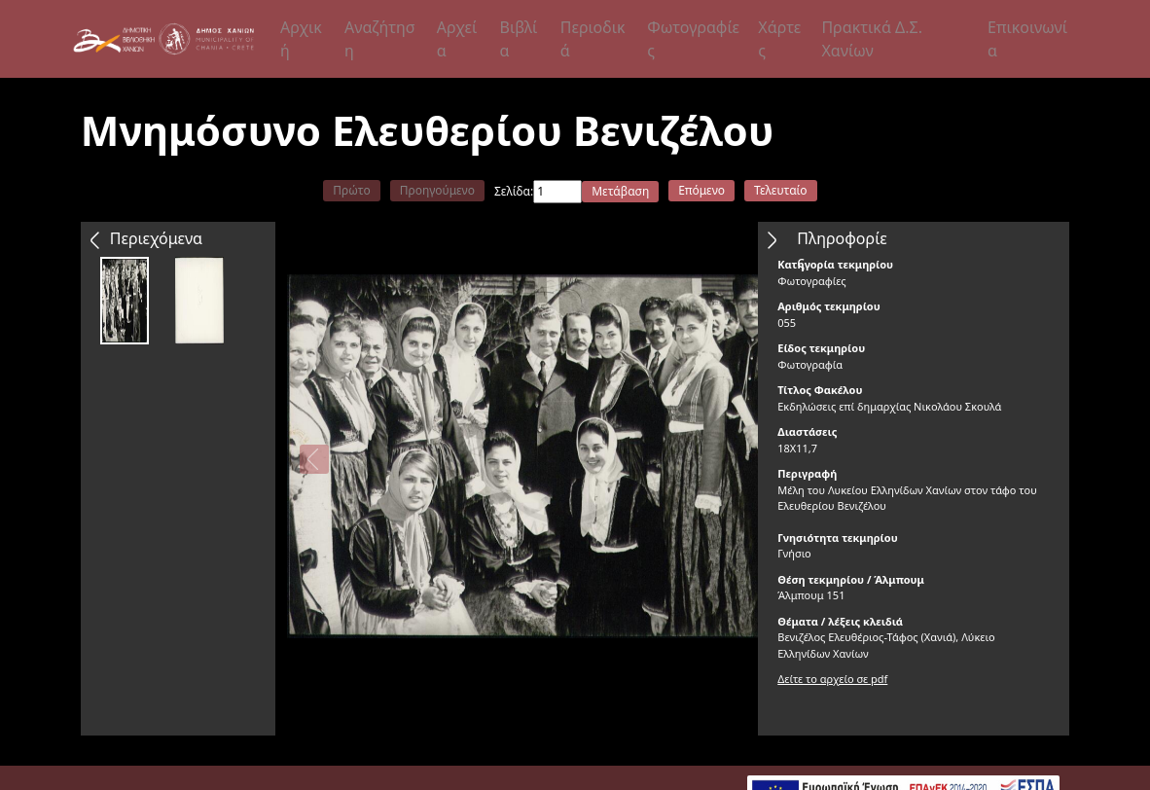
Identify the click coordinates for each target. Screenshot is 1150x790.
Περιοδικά (593, 39)
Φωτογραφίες (693, 39)
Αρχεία (457, 39)
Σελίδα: (513, 191)
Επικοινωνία (1027, 39)
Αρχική (301, 39)
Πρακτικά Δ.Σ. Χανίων (871, 39)
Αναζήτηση (379, 39)
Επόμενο (701, 190)
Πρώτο (351, 190)
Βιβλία (519, 39)
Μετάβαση (620, 191)
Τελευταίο (781, 190)
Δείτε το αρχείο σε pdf (832, 678)
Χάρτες (779, 39)
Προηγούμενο (437, 190)
